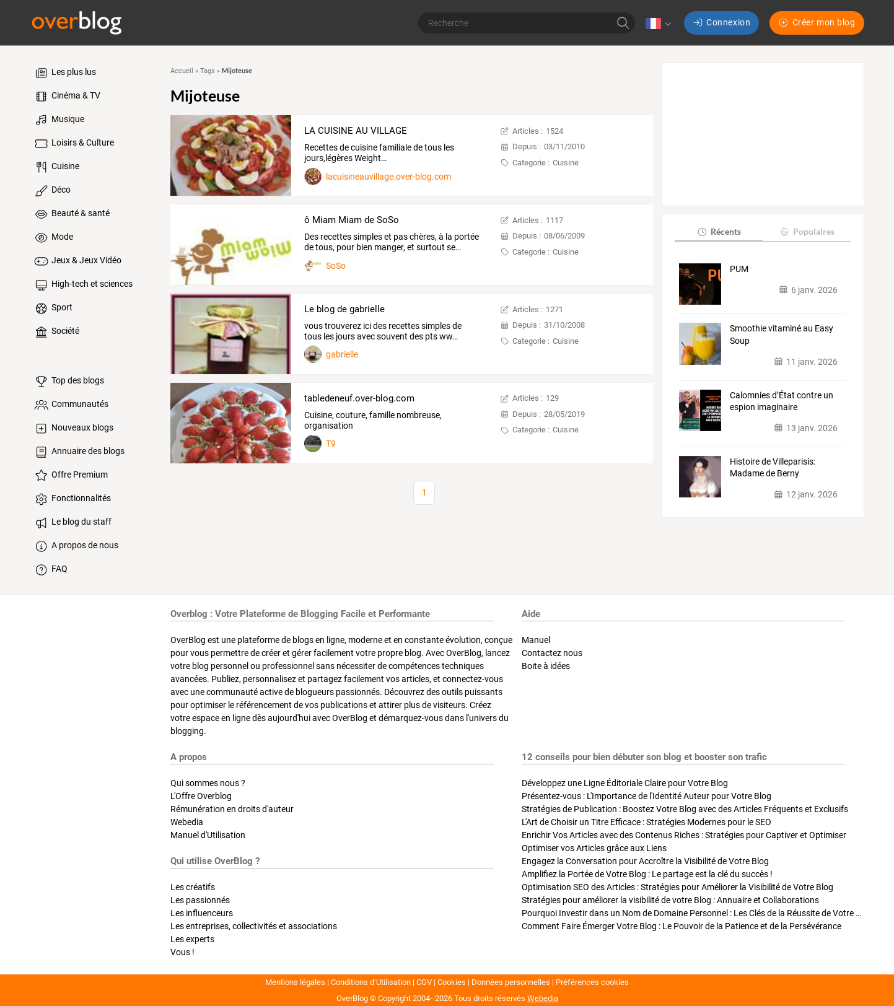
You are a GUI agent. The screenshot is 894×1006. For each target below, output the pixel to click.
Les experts (192, 939)
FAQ (50, 570)
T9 (331, 443)
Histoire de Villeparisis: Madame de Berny (772, 468)
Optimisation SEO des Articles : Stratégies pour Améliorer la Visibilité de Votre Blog (677, 887)
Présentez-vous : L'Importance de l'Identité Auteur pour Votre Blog (646, 796)
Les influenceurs (201, 913)
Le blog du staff (72, 523)
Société (56, 332)
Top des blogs (68, 381)
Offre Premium (70, 476)
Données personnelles (510, 982)
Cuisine (56, 167)
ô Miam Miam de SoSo (351, 219)
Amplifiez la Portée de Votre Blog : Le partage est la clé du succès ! (647, 874)
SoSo (336, 266)
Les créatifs (192, 887)
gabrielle (342, 354)
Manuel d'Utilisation (207, 835)
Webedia (186, 822)
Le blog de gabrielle (344, 309)
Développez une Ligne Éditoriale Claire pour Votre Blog (625, 783)
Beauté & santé (71, 214)
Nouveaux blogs (73, 428)
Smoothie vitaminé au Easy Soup (781, 334)
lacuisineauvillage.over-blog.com (388, 177)
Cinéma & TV (66, 96)
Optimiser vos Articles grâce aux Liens (594, 848)
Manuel (536, 640)
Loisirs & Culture (73, 144)
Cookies (451, 982)
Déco (52, 191)
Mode (53, 238)
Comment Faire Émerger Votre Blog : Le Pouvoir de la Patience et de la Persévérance (681, 926)
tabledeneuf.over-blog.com (359, 398)
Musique (58, 120)
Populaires (807, 231)
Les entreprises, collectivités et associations (253, 926)
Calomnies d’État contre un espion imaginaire (781, 401)
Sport (52, 308)
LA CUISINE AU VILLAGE (355, 130)
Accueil (181, 71)
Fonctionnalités (72, 499)
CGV (424, 982)
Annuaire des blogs (79, 452)
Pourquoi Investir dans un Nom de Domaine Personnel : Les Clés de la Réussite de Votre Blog (697, 913)
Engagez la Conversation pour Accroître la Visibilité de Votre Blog (645, 861)
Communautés (70, 405)
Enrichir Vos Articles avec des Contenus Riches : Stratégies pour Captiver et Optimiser (684, 835)
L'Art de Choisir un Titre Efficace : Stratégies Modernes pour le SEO (646, 822)
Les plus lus (64, 73)
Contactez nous (552, 653)
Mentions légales (295, 982)
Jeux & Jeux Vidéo (77, 261)
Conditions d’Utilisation (371, 982)
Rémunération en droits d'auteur (232, 809)
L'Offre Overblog (201, 796)
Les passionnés (200, 900)
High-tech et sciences (83, 285)
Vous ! (182, 952)
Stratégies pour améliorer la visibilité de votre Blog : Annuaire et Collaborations (670, 900)
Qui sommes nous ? (207, 783)
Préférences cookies (592, 982)
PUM (739, 269)
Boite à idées (546, 666)
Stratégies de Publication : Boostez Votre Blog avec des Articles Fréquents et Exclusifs (685, 809)
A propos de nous (75, 546)
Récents (719, 231)
